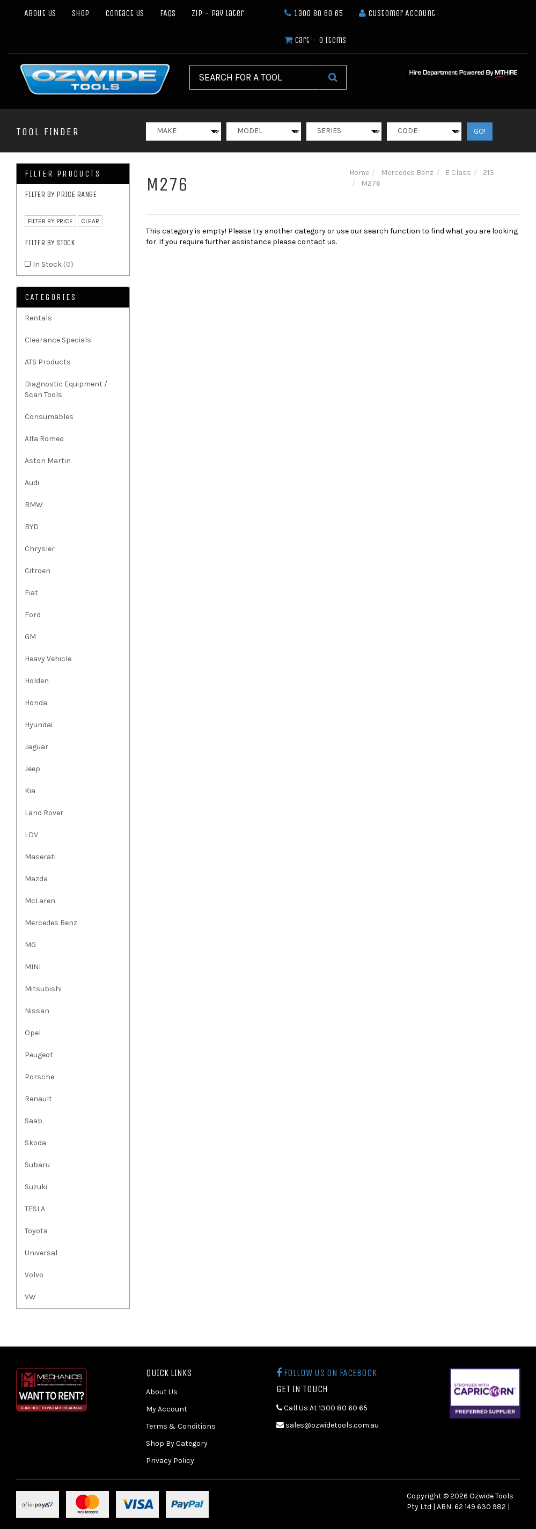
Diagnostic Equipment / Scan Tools (66, 389)
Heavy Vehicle (48, 658)
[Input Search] (254, 77)
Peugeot (39, 1054)
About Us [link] (162, 1391)
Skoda (35, 1142)
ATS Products (48, 362)
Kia (30, 790)
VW (30, 1296)
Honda (36, 702)
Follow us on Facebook (326, 1373)
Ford (33, 614)
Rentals (38, 318)
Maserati (40, 856)
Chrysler (40, 548)
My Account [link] (166, 1409)
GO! (480, 131)
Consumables (49, 416)
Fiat (31, 592)
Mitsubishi (43, 988)
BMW (34, 504)
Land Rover (44, 812)
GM (30, 636)
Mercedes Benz (51, 922)
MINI (33, 966)
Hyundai (39, 724)
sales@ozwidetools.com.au (327, 1425)
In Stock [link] (53, 264)
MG (30, 944)
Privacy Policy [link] (170, 1460)
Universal (41, 1252)
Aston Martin (48, 460)
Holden (37, 680)
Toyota (36, 1230)
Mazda (36, 878)
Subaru (37, 1164)
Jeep (32, 768)
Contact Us (124, 13)
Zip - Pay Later (218, 13)
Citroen (37, 570)
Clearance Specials (58, 340)
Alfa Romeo (44, 438)
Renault (38, 1098)
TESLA (35, 1208)
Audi (32, 482)
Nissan (37, 1010)
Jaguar (36, 746)
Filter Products (63, 174)
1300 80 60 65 (313, 13)
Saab (33, 1120)
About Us (40, 13)
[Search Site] (333, 77)
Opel (33, 1032)
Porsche (39, 1076)
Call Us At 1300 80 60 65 (322, 1408)
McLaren (40, 900)
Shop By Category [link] (177, 1443)
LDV (31, 834)
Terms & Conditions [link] (181, 1426)
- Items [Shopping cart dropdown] (315, 40)
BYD (32, 526)
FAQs (167, 13)
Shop (80, 13)
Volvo (34, 1274)
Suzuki (36, 1186)
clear (90, 221)
